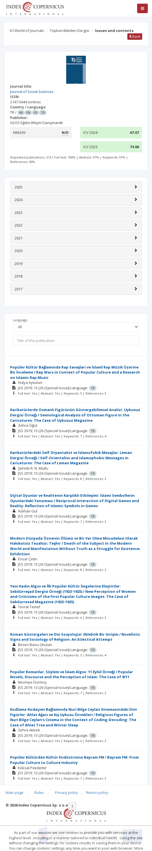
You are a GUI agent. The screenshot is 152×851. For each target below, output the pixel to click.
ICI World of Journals (27, 30)
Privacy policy (66, 792)
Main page (15, 792)
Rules (39, 792)
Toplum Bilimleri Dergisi (69, 30)
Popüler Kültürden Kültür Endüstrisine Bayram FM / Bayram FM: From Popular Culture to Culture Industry (74, 760)
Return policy (97, 792)
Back (135, 36)
